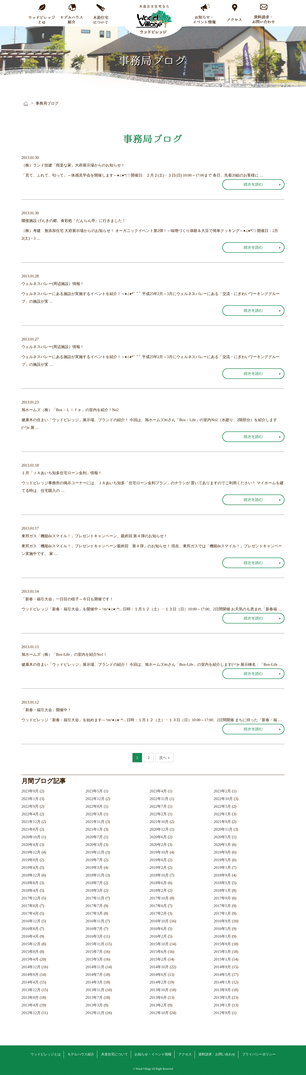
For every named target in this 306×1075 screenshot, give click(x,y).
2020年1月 (222, 845)
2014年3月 (94, 982)
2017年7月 (94, 906)
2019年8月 (30, 860)
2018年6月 (158, 883)
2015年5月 (222, 952)
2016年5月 (222, 929)
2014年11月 (95, 967)
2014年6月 (158, 975)
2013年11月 (95, 990)
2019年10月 (159, 852)
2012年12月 (31, 1013)
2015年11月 (95, 944)
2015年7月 (94, 952)
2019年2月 (158, 867)
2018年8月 (30, 883)
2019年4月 (30, 867)
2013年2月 (158, 1005)
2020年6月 (158, 837)
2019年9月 (222, 852)
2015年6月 (158, 952)
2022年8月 (94, 806)
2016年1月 (222, 936)
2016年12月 (31, 921)
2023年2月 (222, 791)
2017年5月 (222, 906)
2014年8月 (30, 975)
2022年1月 (222, 814)
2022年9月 (30, 806)
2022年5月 (222, 806)
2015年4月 (30, 959)
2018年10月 (159, 875)
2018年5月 (222, 883)
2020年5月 (222, 837)
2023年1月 (30, 799)
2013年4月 (30, 1005)
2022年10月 (223, 799)
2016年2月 (158, 936)
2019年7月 (94, 860)
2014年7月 (94, 975)
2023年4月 (158, 791)
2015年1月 (222, 959)
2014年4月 (30, 982)
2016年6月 (158, 929)
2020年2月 (158, 845)
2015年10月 (159, 944)
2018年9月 (222, 875)
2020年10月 (31, 837)
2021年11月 (95, 822)
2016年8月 (30, 929)
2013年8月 (30, 997)
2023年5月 (94, 791)
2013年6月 (158, 997)
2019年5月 (222, 860)
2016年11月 (95, 921)
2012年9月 (222, 1013)
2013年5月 (222, 997)
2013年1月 (222, 1005)
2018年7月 (94, 883)
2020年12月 (159, 829)
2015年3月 (94, 959)
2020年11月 (223, 829)
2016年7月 (94, 929)
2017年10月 (159, 898)
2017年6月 (158, 906)
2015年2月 (158, 959)
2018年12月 (31, 875)
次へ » (164, 758)
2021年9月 (222, 822)
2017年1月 (222, 913)
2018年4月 (30, 890)
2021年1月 (94, 829)
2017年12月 (31, 898)
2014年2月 (158, 982)
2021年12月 (31, 822)
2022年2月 (158, 814)
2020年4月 (30, 845)
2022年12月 (95, 799)
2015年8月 (30, 952)
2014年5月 (222, 975)
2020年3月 (94, 845)
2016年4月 (30, 936)
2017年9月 (222, 898)
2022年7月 (158, 806)
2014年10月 (159, 967)
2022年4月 (30, 814)
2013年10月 (159, 990)
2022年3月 (94, 814)
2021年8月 (30, 829)
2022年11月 (159, 799)
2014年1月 (222, 982)
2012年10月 (159, 1013)
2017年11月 (95, 898)
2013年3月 (94, 1005)
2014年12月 (31, 967)
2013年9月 (222, 990)
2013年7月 (94, 997)
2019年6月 (158, 860)
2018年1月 (222, 890)
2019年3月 (94, 867)
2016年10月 (159, 921)
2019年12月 (31, 852)
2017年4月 (30, 913)
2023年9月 (30, 791)
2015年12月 (31, 944)
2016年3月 (94, 936)
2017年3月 (94, 913)
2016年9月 (222, 921)
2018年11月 (95, 875)
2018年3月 (94, 890)
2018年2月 (158, 890)
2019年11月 (95, 852)
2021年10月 (159, 822)
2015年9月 (222, 944)
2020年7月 (94, 837)
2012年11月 (95, 1013)
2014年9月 (222, 967)
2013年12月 (31, 990)
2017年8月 (30, 906)
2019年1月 (222, 867)
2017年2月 (158, 913)
